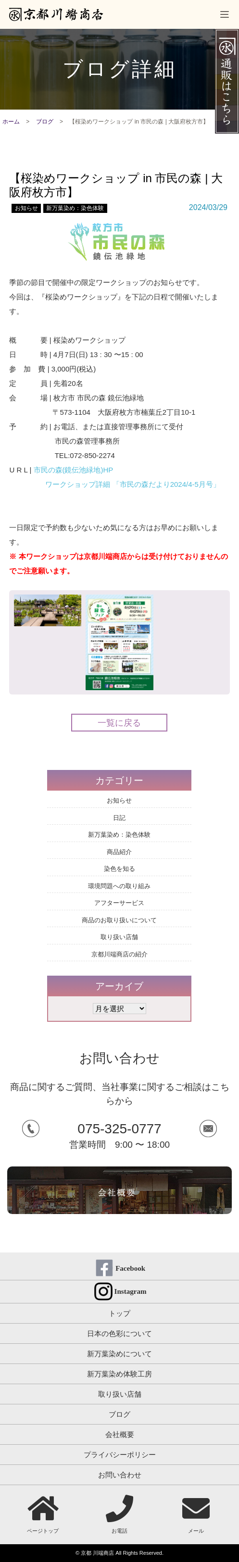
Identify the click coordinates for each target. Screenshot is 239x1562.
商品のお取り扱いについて (119, 920)
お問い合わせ (119, 1475)
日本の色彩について (119, 1333)
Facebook (130, 1268)
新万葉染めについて (119, 1354)
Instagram (130, 1291)
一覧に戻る (119, 723)
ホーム (11, 121)
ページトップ (43, 1514)
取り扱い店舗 (119, 937)
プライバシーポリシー (120, 1454)
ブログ (44, 121)
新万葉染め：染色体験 (75, 208)
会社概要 (119, 1434)
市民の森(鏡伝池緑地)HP (73, 470)
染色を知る (119, 868)
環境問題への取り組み (119, 886)
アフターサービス (119, 902)
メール (196, 1514)
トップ (119, 1313)
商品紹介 (119, 851)
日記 (119, 817)
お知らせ (26, 208)
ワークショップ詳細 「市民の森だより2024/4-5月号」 (132, 484)
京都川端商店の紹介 (119, 954)
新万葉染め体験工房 (119, 1374)
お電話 (119, 1514)
